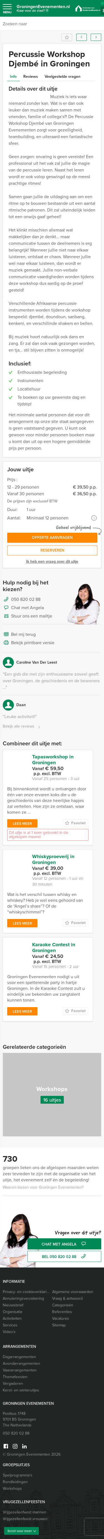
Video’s (9, 1332)
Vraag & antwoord (67, 1298)
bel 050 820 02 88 (64, 1256)
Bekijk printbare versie (28, 643)
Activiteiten (12, 1318)
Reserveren (52, 550)
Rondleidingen (15, 1482)
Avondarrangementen (21, 1363)
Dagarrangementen (19, 1357)
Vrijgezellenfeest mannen (24, 1512)
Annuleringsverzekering (23, 1298)
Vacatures (60, 1318)
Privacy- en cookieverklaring (26, 1292)
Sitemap (59, 1325)
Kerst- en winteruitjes (21, 1390)
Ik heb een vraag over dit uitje (52, 561)
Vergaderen (13, 1383)
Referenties (62, 1312)
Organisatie (12, 1312)
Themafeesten (15, 1377)
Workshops (12, 1488)
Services (10, 1325)
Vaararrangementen (20, 1370)
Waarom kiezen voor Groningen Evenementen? (43, 1187)
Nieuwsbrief (13, 1305)
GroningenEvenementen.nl (43, 9)
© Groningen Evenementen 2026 (31, 1454)
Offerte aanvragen (52, 538)
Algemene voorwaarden (72, 1292)
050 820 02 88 (25, 599)
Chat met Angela (23, 608)
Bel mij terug (19, 634)
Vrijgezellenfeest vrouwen (25, 1519)
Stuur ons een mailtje (27, 616)
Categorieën (62, 1305)
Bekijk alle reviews (22, 726)
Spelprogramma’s (17, 1475)
